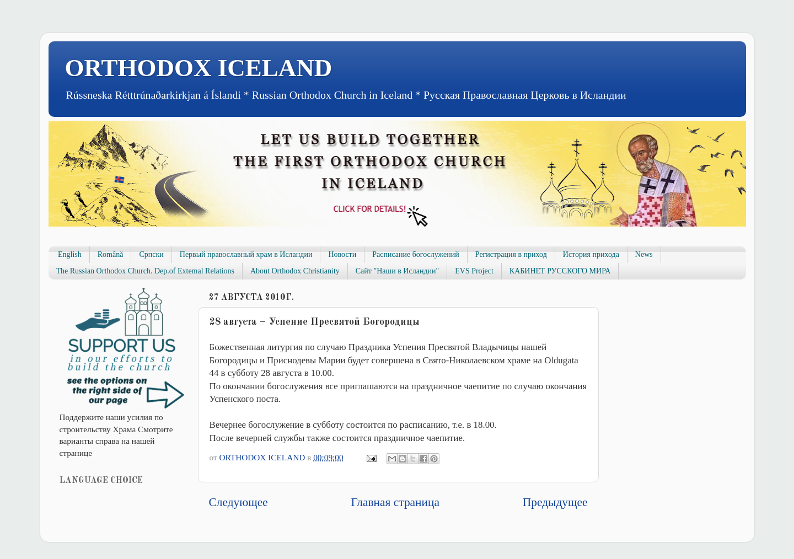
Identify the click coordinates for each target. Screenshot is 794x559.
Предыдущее (555, 502)
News (644, 254)
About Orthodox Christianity (295, 271)
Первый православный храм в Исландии (246, 254)
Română (111, 254)
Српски (151, 254)
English (70, 254)
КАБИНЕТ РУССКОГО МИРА (559, 271)
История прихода (591, 254)
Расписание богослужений (415, 254)
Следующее (238, 502)
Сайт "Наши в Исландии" (397, 271)
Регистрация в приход (511, 254)
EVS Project (474, 271)
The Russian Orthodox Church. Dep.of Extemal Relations (145, 271)
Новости (342, 254)
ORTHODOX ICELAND (198, 68)
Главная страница (395, 502)
